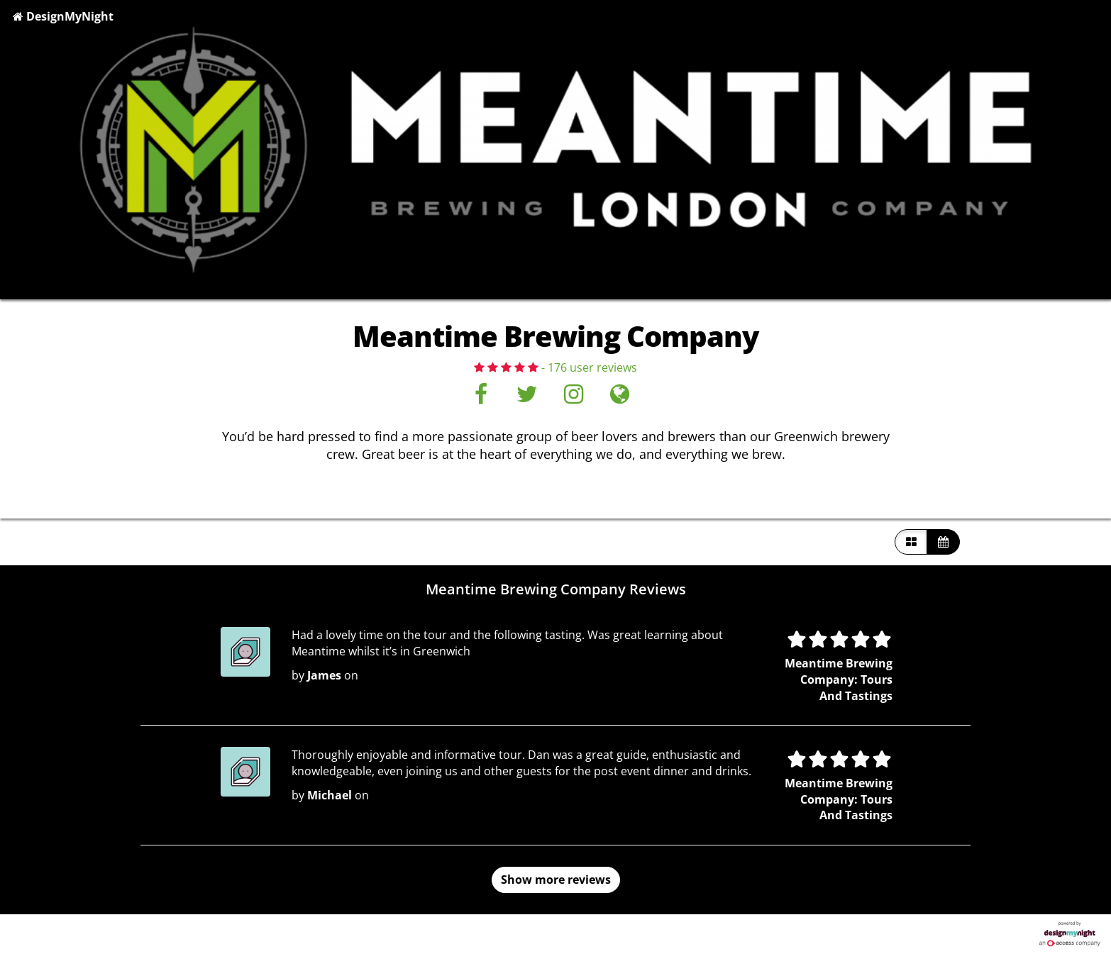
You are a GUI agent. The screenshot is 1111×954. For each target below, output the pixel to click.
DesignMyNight (63, 16)
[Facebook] (480, 398)
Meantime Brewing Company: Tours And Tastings (838, 679)
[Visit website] (619, 398)
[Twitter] (526, 398)
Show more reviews (556, 879)
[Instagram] (573, 398)
